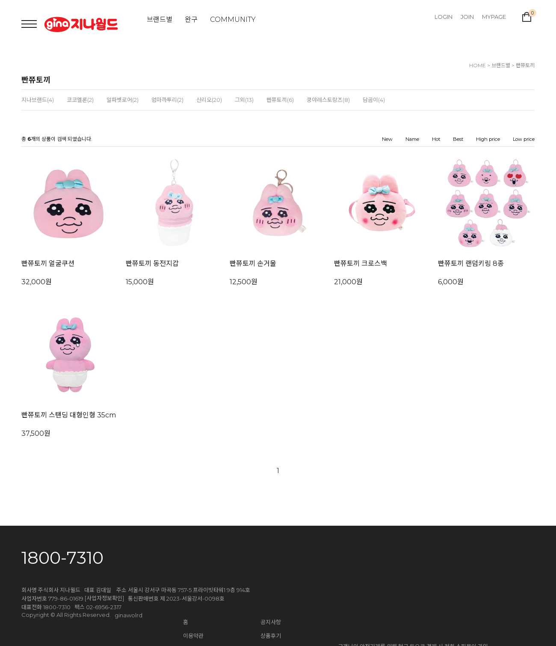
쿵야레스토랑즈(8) (328, 99)
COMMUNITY (233, 19)
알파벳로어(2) (122, 99)
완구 (191, 19)
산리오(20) (209, 99)
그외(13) (244, 99)
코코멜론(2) (80, 99)
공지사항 (270, 622)
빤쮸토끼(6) (280, 99)
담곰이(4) (374, 99)
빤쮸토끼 (525, 65)
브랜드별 (159, 19)
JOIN (467, 16)
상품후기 (270, 635)
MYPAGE (494, 16)
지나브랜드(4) (37, 99)
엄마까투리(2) (167, 99)
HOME (477, 65)
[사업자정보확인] (104, 598)
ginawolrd (128, 615)
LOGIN (443, 16)
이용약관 (193, 635)
